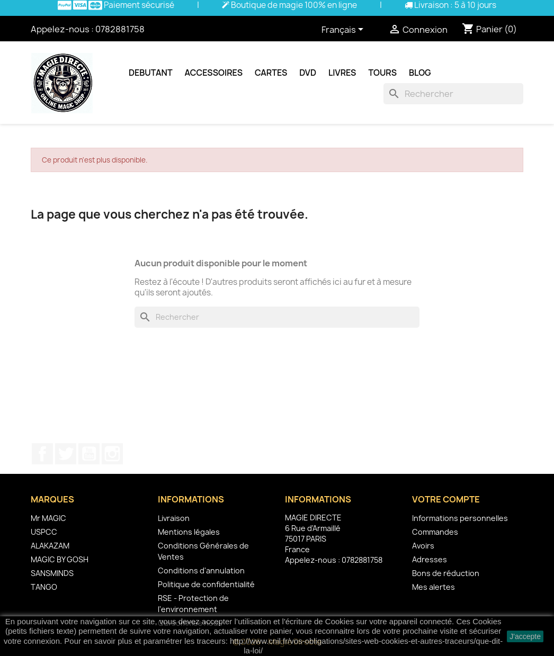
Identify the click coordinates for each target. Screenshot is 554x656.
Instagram (112, 453)
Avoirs (423, 546)
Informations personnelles (460, 518)
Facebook (42, 453)
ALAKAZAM (50, 546)
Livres (342, 72)
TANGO (44, 587)
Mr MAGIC (48, 518)
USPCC (44, 532)
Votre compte (446, 499)
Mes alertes (433, 587)
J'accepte (525, 636)
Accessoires (214, 72)
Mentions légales (189, 532)
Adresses (429, 559)
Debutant (151, 72)
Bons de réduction (445, 573)
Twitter (65, 453)
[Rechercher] (453, 93)
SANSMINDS (52, 573)
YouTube (89, 453)
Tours (382, 72)
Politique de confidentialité (206, 584)
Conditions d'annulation (201, 570)
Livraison (174, 518)
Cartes (271, 72)
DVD (307, 72)
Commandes (435, 532)
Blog (420, 72)
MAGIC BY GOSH (59, 559)
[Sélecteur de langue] (344, 30)
